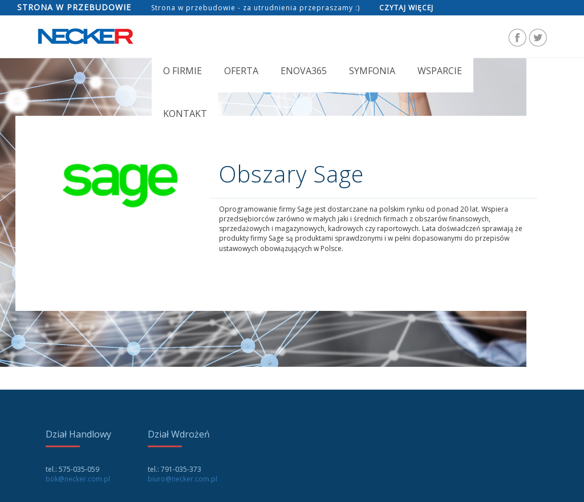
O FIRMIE (182, 70)
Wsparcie (439, 70)
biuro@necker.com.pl (182, 479)
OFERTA (241, 70)
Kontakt (185, 113)
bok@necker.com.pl (78, 479)
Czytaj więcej (406, 8)
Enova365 (304, 70)
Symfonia (372, 70)
